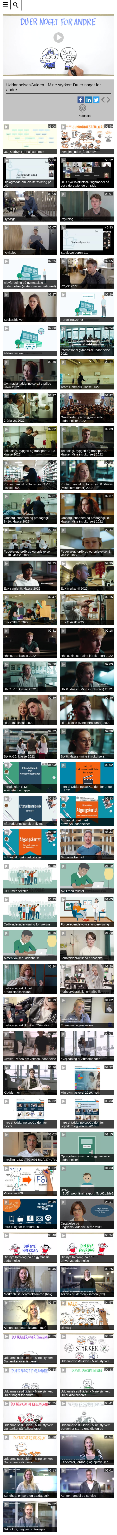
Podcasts (84, 115)
